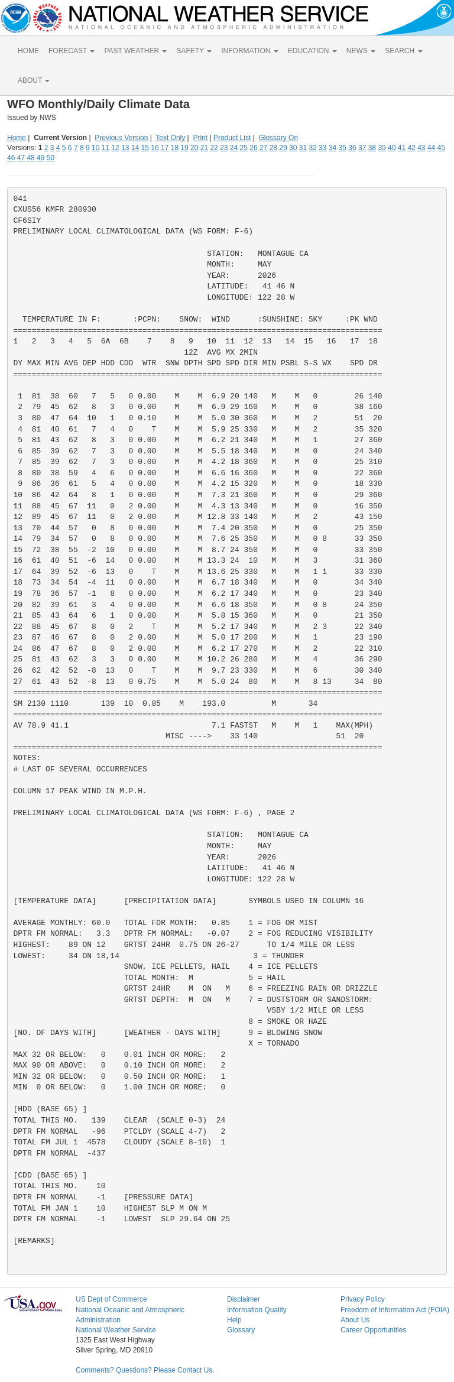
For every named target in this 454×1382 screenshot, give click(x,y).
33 (322, 148)
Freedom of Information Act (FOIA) (394, 1310)
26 (253, 148)
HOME (28, 51)
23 (224, 148)
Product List (232, 138)
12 (115, 148)
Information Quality (257, 1310)
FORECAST (71, 51)
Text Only (170, 138)
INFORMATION (249, 51)
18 (175, 148)
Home (16, 138)
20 (194, 148)
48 (30, 158)
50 (50, 158)
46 (11, 158)
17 (164, 148)
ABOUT (34, 80)
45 (441, 148)
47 (21, 158)
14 (135, 148)
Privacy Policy (362, 1299)
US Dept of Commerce (111, 1299)
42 (411, 148)
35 (342, 148)
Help (234, 1320)
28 (273, 148)
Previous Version (121, 138)
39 (381, 148)
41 (402, 148)
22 (214, 148)
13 (125, 148)
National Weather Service (116, 1330)
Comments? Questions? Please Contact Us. (145, 1370)
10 (95, 148)
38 (372, 148)
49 (40, 158)
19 (184, 148)
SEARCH (403, 51)
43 (421, 148)
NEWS (360, 51)
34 (332, 148)
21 (204, 148)
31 (303, 148)
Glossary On (278, 138)
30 (293, 148)
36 (352, 148)
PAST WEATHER (135, 51)
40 (391, 148)
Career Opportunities (373, 1330)
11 (105, 148)
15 (145, 148)
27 (263, 148)
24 (234, 148)
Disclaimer (243, 1299)
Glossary (241, 1330)
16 (154, 148)
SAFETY (194, 51)
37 (362, 148)
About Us (354, 1320)
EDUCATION (312, 51)
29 (283, 148)
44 (431, 148)
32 (312, 148)
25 (244, 148)
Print (200, 138)
